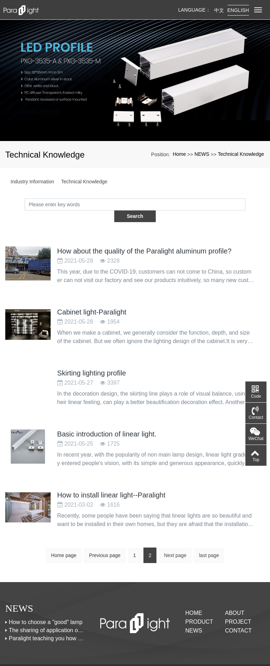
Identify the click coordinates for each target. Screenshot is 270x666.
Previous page (105, 543)
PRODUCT (199, 610)
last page (209, 543)
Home (179, 154)
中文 (219, 10)
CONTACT (238, 619)
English (238, 10)
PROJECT (238, 610)
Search (245, 204)
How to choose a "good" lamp (46, 610)
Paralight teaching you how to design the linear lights (47, 627)
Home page (63, 543)
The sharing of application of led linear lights (47, 619)
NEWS (201, 154)
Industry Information (32, 181)
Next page (175, 543)
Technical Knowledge (241, 154)
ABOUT (234, 601)
